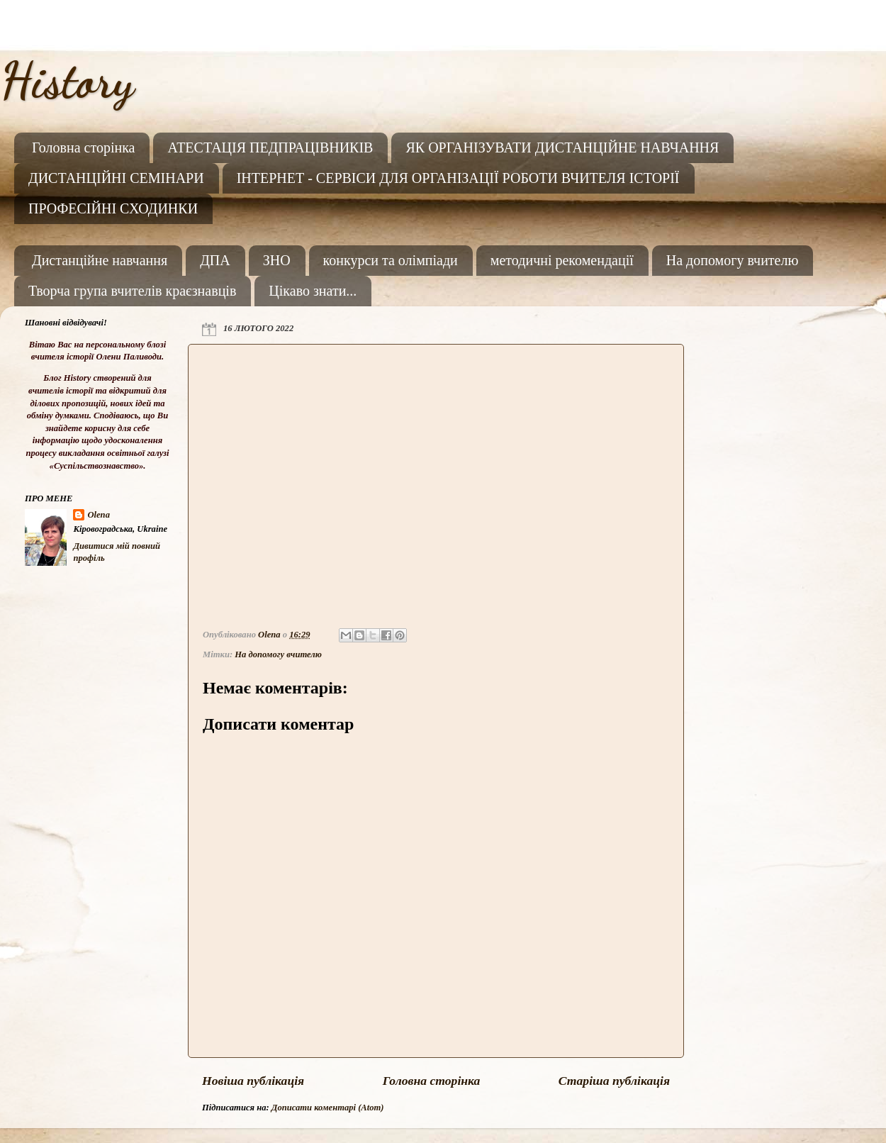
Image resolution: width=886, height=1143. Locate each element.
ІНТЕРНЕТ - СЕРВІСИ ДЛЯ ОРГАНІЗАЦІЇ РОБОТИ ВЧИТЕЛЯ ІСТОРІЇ (458, 178)
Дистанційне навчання (99, 260)
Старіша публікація (614, 1081)
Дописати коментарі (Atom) (327, 1108)
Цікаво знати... (313, 291)
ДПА (215, 260)
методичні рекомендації (562, 260)
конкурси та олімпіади (390, 260)
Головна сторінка (83, 147)
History (67, 81)
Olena (98, 515)
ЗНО (277, 260)
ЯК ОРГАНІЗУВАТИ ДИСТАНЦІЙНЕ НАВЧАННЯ (562, 147)
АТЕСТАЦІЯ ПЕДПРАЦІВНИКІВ (270, 147)
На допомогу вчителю (732, 260)
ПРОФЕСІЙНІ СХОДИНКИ (113, 208)
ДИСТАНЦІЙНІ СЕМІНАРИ (116, 178)
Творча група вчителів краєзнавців (132, 291)
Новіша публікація (253, 1081)
